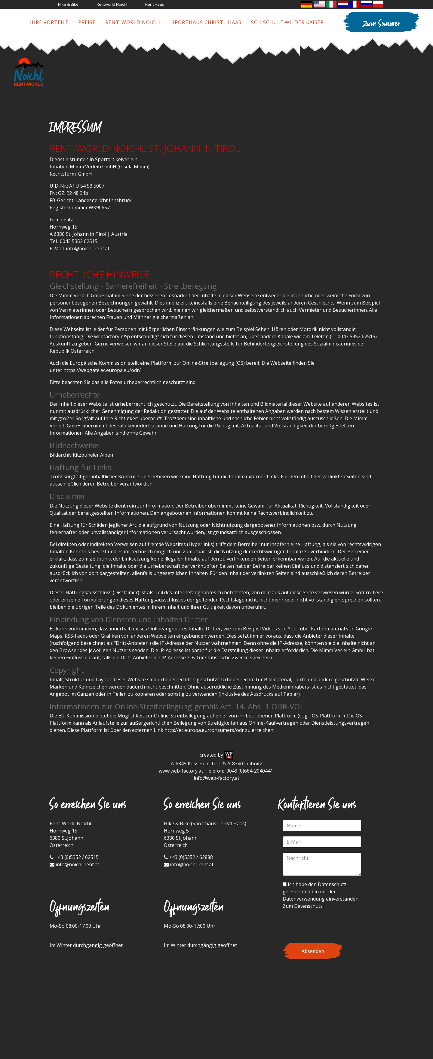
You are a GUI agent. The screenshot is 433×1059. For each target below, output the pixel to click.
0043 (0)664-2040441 (250, 770)
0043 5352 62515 (78, 241)
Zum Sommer (381, 24)
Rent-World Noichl (133, 22)
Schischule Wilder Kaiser (287, 22)
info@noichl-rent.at (87, 248)
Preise (87, 22)
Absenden (313, 951)
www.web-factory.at (181, 770)
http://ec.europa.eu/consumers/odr (204, 730)
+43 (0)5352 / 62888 (191, 857)
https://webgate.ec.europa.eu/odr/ (102, 370)
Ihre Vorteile (49, 22)
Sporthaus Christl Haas (206, 22)
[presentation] (328, 926)
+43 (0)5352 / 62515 (77, 857)
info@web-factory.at (216, 778)
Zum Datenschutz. (303, 906)
